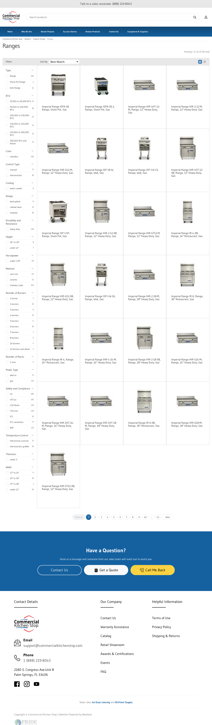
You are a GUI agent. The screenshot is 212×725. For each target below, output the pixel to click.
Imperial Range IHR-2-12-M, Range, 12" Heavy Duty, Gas (187, 108)
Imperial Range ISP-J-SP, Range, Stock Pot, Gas (56, 235)
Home (10, 31)
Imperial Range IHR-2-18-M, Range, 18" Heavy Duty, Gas (144, 298)
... (151, 517)
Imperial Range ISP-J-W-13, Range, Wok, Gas (143, 171)
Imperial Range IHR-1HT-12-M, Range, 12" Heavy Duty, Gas (144, 109)
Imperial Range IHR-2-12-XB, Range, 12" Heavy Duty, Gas (101, 235)
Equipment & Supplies (138, 31)
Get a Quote (106, 570)
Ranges (50, 39)
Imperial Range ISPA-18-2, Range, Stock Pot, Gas (100, 108)
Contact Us (114, 31)
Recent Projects (47, 31)
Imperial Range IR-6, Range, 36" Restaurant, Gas (187, 298)
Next (168, 517)
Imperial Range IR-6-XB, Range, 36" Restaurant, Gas (143, 424)
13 (158, 517)
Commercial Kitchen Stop (12, 39)
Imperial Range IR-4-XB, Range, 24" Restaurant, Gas (187, 235)
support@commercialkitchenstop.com (52, 645)
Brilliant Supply (123, 702)
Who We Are (27, 31)
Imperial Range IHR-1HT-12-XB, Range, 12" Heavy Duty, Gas (187, 172)
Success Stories (70, 31)
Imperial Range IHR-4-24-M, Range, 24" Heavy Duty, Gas (101, 361)
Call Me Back (152, 570)
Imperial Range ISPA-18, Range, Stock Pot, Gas (55, 108)
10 (145, 517)
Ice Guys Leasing (101, 702)
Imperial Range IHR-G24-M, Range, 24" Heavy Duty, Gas (187, 361)
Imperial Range (39, 39)
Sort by (43, 61)
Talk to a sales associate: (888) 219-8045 (106, 4)
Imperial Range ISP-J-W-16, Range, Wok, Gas (100, 298)
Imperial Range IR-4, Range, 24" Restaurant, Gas (58, 361)
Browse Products (93, 31)
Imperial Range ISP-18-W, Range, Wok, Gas (99, 171)
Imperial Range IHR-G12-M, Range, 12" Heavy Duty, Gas (57, 171)
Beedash (87, 714)
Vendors (28, 39)
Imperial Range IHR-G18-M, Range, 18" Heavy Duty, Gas (187, 424)
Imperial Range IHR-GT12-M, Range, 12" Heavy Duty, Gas (144, 235)
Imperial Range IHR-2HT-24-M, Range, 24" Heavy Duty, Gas (58, 425)
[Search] (113, 17)
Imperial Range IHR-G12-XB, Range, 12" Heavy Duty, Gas (58, 298)
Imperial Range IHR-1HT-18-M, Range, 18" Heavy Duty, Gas (101, 425)
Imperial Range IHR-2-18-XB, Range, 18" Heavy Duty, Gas (144, 361)
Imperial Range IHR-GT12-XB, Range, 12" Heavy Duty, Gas (58, 487)
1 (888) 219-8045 (37, 660)
